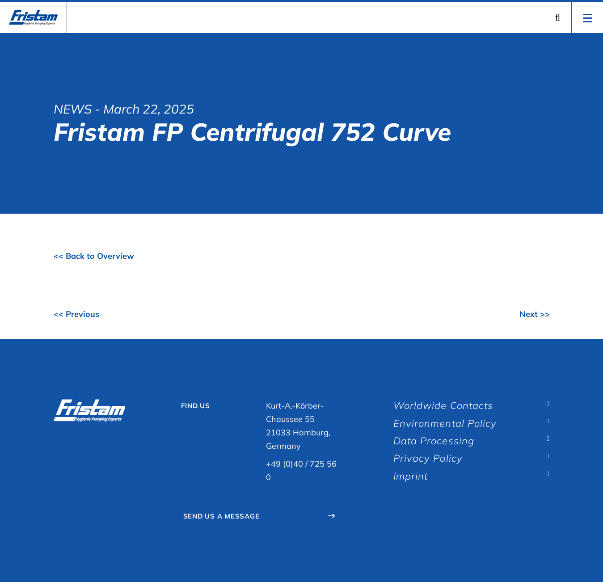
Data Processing (434, 440)
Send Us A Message (221, 516)
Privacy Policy (428, 458)
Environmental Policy (445, 423)
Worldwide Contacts (443, 405)
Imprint (410, 476)
